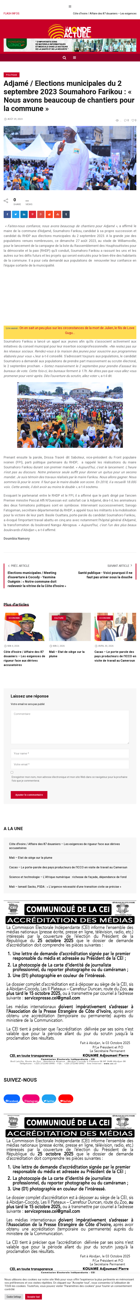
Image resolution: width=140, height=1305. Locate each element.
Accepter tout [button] (33, 1296)
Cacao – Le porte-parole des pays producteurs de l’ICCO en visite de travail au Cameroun (115, 656)
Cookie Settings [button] (14, 1296)
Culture (59, 618)
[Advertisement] (70, 298)
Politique (11, 75)
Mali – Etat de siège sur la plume (30, 858)
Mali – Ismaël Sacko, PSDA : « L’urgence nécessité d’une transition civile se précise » (65, 887)
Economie (14, 618)
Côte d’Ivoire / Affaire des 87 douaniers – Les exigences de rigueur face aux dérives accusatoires (24, 658)
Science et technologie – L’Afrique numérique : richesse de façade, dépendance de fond (68, 877)
